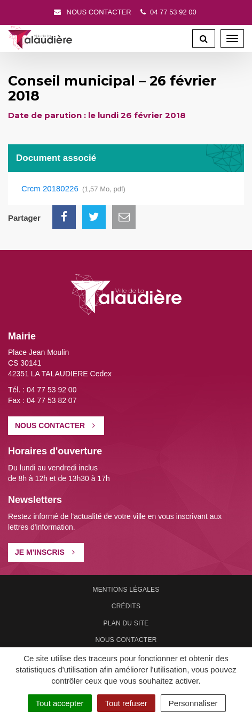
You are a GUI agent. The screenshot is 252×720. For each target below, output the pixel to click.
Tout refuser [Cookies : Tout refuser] (126, 703)
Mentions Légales (125, 589)
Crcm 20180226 (73, 189)
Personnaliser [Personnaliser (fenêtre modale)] (193, 703)
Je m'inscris (45, 552)
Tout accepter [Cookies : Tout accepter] (60, 703)
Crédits (126, 606)
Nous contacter (92, 12)
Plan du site (126, 623)
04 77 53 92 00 (167, 12)
